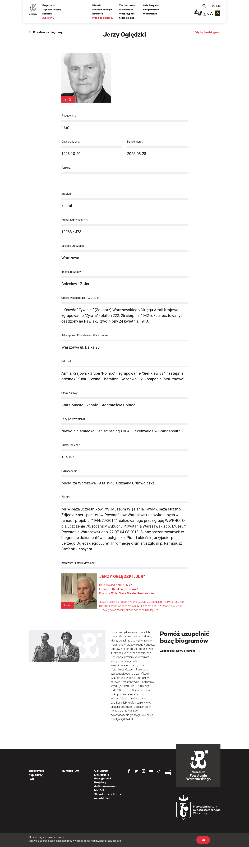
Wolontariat (126, 9)
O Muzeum (101, 771)
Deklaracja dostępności (102, 776)
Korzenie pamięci (102, 9)
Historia (97, 5)
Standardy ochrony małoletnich (107, 796)
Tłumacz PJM (70, 771)
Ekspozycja (48, 5)
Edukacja (97, 13)
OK (203, 839)
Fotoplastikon (151, 9)
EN (218, 6)
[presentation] (8, 383)
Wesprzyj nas (127, 13)
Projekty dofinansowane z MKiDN (105, 786)
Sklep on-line (126, 17)
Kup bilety (48, 17)
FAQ (31, 779)
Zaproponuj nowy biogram (178, 651)
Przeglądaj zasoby (102, 17)
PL (213, 6)
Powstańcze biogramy (48, 32)
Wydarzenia (150, 13)
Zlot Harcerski (127, 5)
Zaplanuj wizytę (51, 9)
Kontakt (47, 13)
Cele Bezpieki (150, 5)
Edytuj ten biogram (207, 32)
